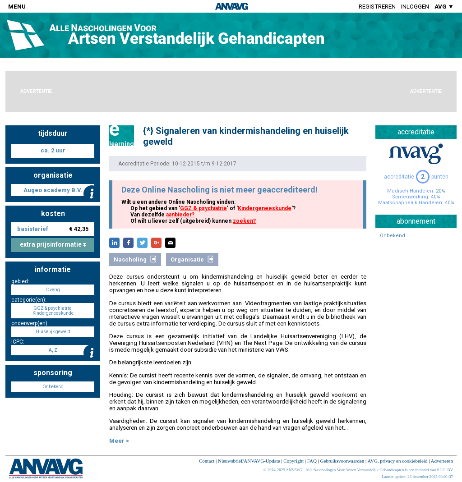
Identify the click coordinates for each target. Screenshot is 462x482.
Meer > (119, 440)
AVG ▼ (444, 6)
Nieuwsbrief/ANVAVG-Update (249, 461)
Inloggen (415, 6)
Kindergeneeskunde (264, 208)
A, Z (53, 350)
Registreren (377, 6)
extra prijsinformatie (53, 244)
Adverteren (442, 461)
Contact (206, 461)
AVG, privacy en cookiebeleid (397, 461)
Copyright (293, 461)
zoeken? (244, 221)
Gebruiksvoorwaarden (342, 461)
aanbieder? (180, 214)
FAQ (312, 461)
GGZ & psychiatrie (203, 208)
